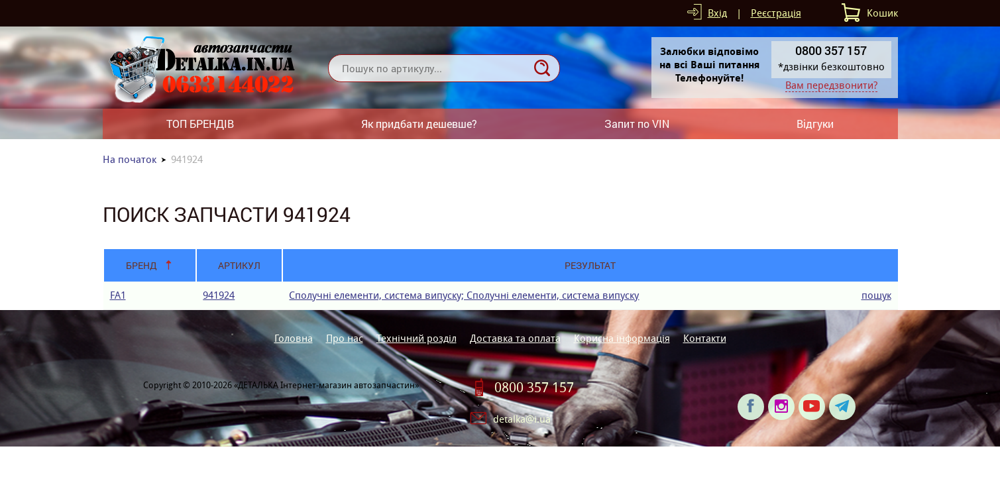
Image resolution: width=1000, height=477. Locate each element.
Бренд (141, 265)
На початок (129, 159)
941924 (219, 295)
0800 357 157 (534, 387)
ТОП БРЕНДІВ (200, 124)
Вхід (717, 13)
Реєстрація (776, 13)
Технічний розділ (416, 338)
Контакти (704, 338)
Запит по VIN (636, 124)
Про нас (344, 338)
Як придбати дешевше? (419, 124)
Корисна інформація (622, 338)
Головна (293, 338)
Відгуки (815, 124)
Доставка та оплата (515, 338)
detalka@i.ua (522, 419)
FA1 (118, 295)
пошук (876, 295)
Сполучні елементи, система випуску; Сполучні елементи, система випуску (464, 295)
